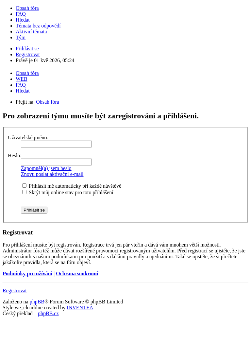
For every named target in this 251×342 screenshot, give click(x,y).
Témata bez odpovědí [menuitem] (38, 25)
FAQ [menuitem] (21, 14)
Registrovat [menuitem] (28, 54)
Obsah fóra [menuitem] (27, 8)
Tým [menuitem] (20, 37)
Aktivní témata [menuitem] (31, 31)
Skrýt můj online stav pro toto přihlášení (67, 192)
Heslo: (15, 155)
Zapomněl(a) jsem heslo (46, 168)
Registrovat (15, 290)
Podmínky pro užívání (27, 273)
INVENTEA (80, 307)
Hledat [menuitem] (23, 20)
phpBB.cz (48, 313)
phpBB (37, 301)
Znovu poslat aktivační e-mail (52, 174)
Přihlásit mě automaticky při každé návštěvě (71, 186)
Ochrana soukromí (77, 273)
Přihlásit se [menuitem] (27, 48)
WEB (21, 79)
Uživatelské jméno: (28, 137)
